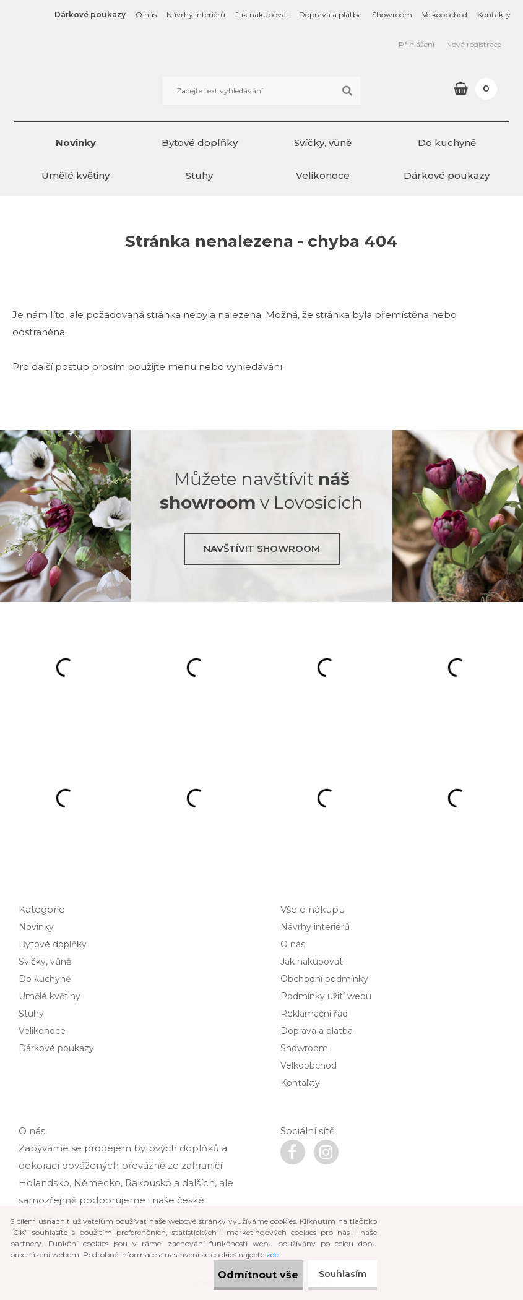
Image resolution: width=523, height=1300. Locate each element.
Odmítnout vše (237, 1275)
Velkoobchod (444, 14)
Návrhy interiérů (195, 14)
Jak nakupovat (262, 14)
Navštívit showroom (262, 548)
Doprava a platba (330, 14)
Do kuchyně (447, 143)
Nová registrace (473, 44)
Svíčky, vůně (323, 143)
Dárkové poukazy (90, 14)
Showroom (392, 14)
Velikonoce (323, 175)
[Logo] (99, 90)
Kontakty (494, 14)
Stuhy (199, 175)
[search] (347, 91)
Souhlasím (337, 1274)
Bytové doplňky (200, 143)
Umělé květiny (75, 175)
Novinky (76, 143)
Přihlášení (416, 44)
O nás (146, 14)
